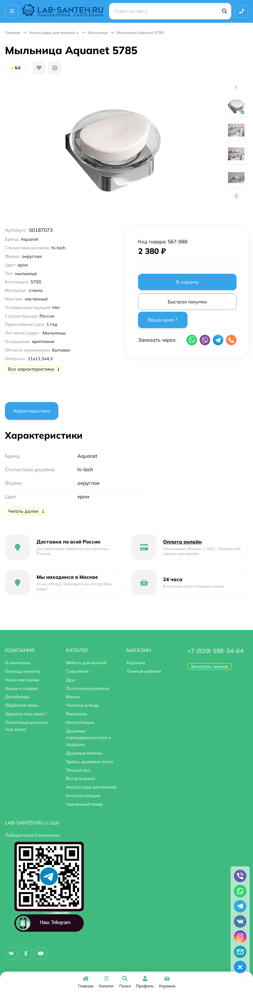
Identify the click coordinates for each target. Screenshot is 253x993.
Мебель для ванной (86, 662)
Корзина (135, 662)
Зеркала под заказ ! (26, 713)
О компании (17, 662)
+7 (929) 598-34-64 (215, 651)
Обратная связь (21, 705)
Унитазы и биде (82, 705)
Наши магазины (22, 679)
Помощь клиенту (22, 671)
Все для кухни (80, 778)
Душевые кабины (84, 753)
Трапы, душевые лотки (89, 761)
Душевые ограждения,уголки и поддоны (88, 737)
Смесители (77, 671)
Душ (70, 679)
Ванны (73, 696)
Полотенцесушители (87, 688)
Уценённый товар (84, 804)
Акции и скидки (21, 688)
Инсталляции (80, 722)
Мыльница (98, 32)
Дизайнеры (17, 696)
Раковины (76, 713)
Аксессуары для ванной (52, 32)
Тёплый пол (78, 770)
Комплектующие (83, 795)
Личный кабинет (143, 671)
